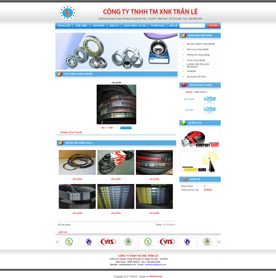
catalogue (191, 71)
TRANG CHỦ (64, 26)
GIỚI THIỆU (81, 26)
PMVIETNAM (155, 276)
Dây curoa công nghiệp (198, 49)
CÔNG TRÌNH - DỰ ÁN (135, 26)
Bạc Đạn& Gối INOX (196, 76)
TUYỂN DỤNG (158, 26)
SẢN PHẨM (98, 26)
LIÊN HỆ (173, 26)
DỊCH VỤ (114, 26)
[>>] (173, 224)
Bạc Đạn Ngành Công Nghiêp (201, 44)
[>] (169, 224)
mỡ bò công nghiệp (196, 60)
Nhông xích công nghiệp (198, 55)
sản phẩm (77, 179)
